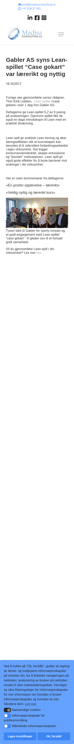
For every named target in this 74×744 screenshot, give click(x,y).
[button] (7, 710)
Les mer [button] (31, 704)
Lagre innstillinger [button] (20, 736)
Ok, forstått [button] (54, 736)
